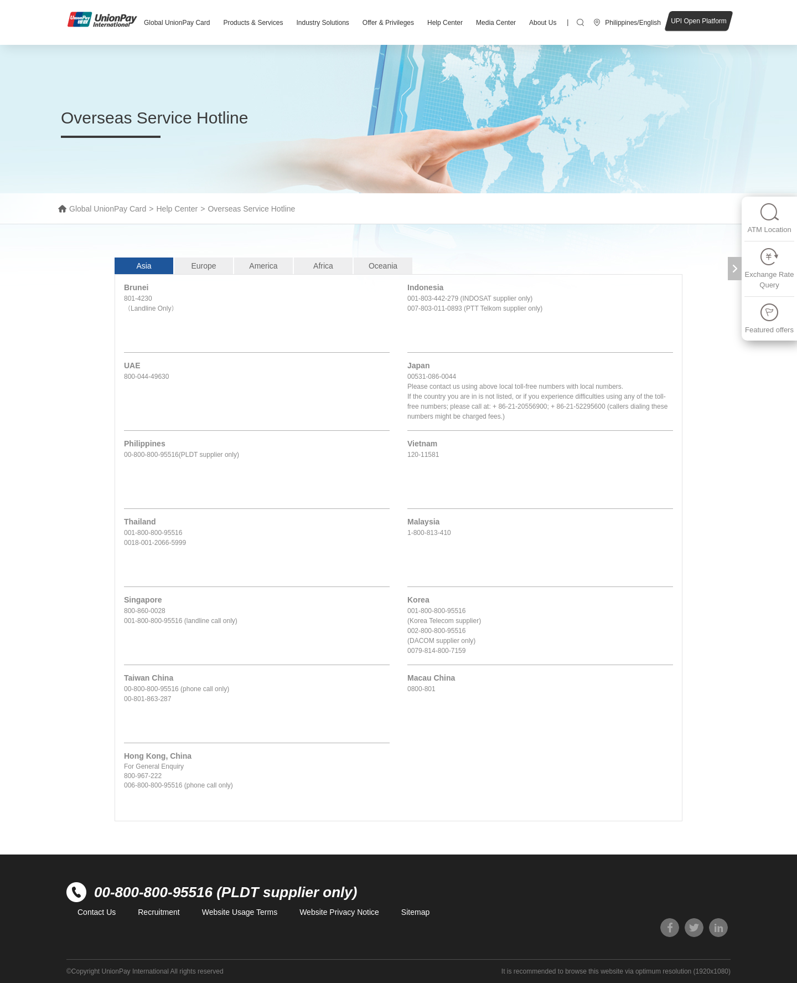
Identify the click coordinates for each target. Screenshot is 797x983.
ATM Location (769, 218)
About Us (542, 23)
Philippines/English (633, 23)
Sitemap (415, 912)
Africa (323, 265)
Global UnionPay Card (177, 23)
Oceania (383, 265)
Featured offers (769, 318)
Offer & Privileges (388, 23)
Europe (203, 265)
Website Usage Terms (239, 912)
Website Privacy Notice (339, 912)
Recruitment (158, 912)
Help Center (445, 23)
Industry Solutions (322, 23)
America (263, 265)
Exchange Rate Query (769, 268)
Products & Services (253, 23)
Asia (143, 265)
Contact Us (96, 912)
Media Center (496, 23)
